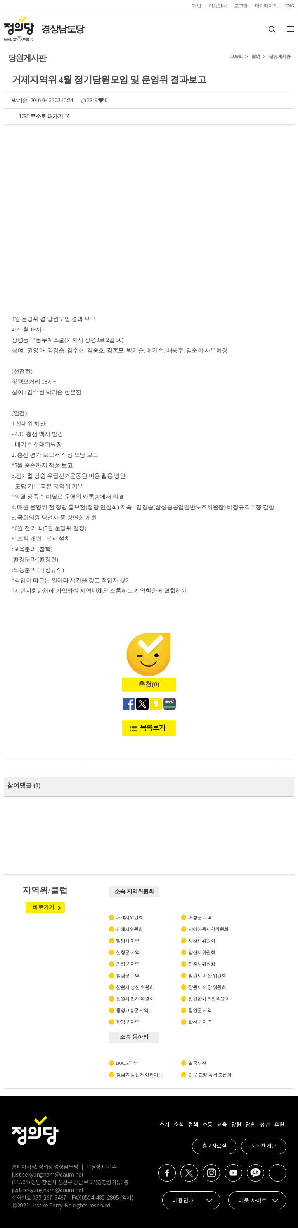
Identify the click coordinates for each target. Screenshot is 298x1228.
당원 (236, 1125)
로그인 (241, 6)
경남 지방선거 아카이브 (139, 1074)
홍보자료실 (214, 1146)
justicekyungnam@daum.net (48, 1175)
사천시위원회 (201, 940)
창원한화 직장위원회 (208, 999)
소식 (179, 1125)
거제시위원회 (129, 917)
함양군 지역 (127, 1022)
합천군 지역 (199, 1022)
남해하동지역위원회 (208, 929)
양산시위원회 (201, 952)
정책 (193, 1125)
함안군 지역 (199, 1010)
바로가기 (43, 907)
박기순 (20, 100)
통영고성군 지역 (132, 1010)
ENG (289, 6)
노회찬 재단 (263, 1146)
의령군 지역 (127, 964)
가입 (196, 6)
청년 (265, 1125)
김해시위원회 (129, 929)
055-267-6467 (49, 1198)
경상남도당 (62, 29)
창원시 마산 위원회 (207, 975)
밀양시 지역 (127, 940)
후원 (279, 1125)
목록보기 (152, 727)
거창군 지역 (199, 917)
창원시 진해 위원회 (135, 999)
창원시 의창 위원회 (207, 987)
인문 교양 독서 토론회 (209, 1074)
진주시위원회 (201, 964)
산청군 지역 (127, 952)
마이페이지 (266, 6)
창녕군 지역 (127, 975)
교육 (222, 1125)
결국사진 (197, 1063)
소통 (207, 1125)
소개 (164, 1125)
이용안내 (218, 6)
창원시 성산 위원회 (135, 987)
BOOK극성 (126, 1063)
